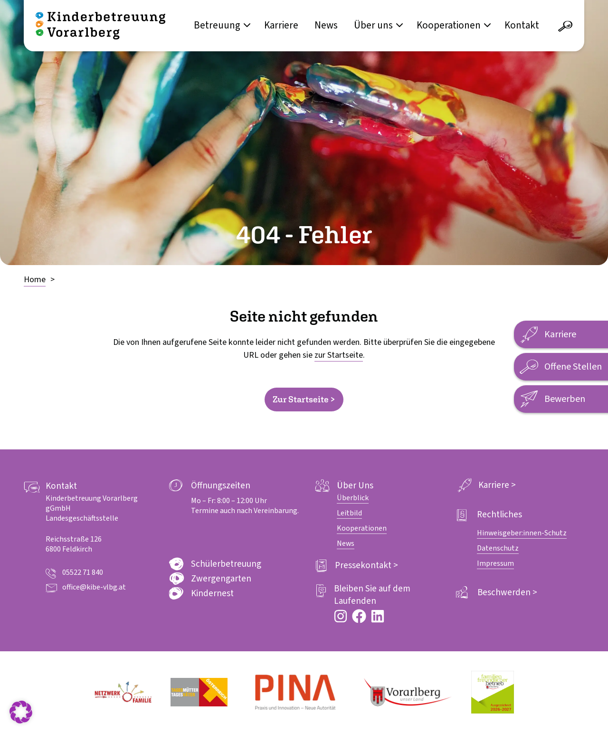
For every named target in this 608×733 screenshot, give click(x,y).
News (326, 25)
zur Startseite (338, 355)
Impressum (495, 563)
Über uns (373, 25)
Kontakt (521, 25)
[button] (21, 712)
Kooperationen (449, 25)
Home (35, 280)
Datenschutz (498, 548)
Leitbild (349, 513)
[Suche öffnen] (565, 26)
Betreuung (217, 25)
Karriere (281, 25)
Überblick (353, 498)
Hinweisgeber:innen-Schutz (522, 533)
